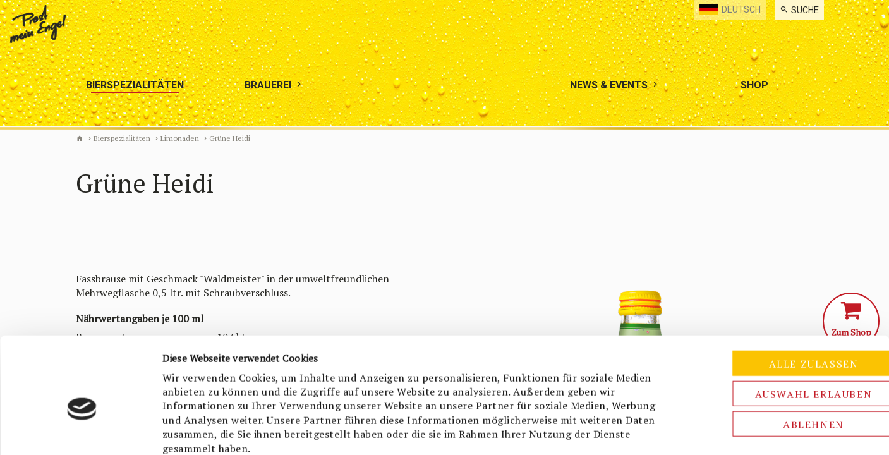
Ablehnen (783, 360)
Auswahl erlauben (783, 329)
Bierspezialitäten (122, 138)
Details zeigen (667, 430)
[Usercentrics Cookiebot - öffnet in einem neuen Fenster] (82, 430)
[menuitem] (799, 10)
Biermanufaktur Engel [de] (79, 138)
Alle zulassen (783, 299)
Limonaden (179, 138)
